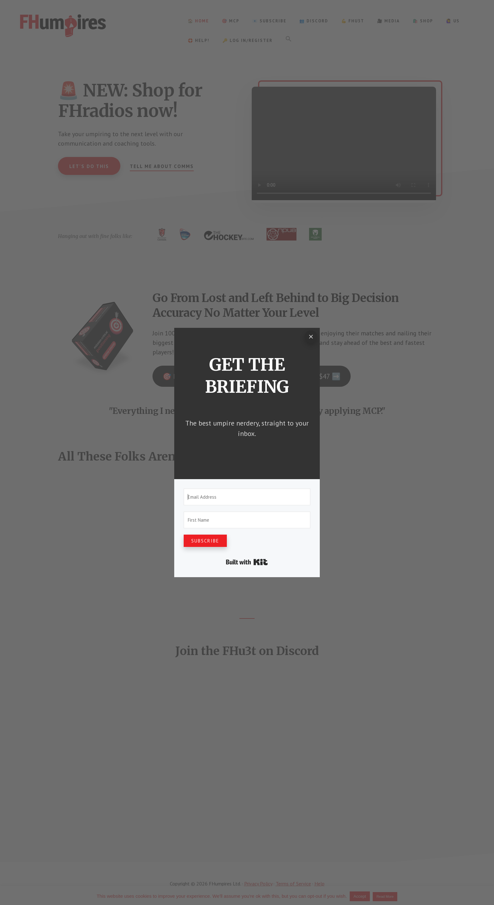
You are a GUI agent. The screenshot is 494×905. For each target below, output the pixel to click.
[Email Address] (247, 497)
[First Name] (247, 520)
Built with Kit (247, 562)
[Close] (311, 336)
